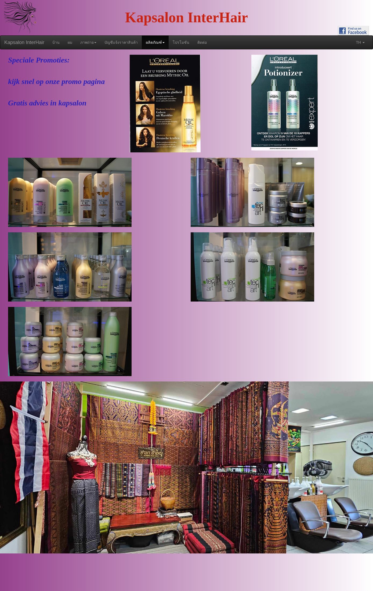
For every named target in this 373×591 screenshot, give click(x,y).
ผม (70, 42)
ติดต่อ (202, 42)
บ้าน (56, 42)
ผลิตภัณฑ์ (155, 42)
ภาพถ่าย (88, 42)
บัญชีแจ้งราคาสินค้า (121, 42)
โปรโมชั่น (181, 42)
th (360, 42)
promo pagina (83, 81)
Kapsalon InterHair (24, 42)
